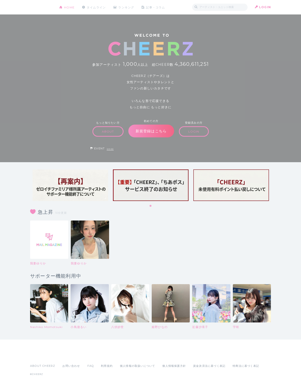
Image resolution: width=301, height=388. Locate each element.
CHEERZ (41, 7)
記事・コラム (155, 7)
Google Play (67, 355)
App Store (41, 355)
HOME (69, 7)
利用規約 (107, 366)
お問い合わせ (71, 366)
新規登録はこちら (151, 131)
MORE (110, 149)
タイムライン (96, 7)
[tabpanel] (70, 185)
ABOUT (108, 131)
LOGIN (265, 7)
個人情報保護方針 (174, 366)
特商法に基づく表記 (246, 366)
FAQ (90, 366)
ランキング (127, 7)
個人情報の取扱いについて (137, 366)
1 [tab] (151, 206)
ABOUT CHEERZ (42, 366)
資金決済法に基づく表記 (209, 366)
